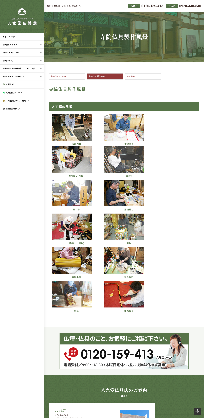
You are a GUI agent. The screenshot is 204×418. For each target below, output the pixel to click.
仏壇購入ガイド (10, 44)
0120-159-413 (73, 335)
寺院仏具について (59, 76)
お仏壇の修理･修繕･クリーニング (20, 69)
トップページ (9, 36)
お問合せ (9, 85)
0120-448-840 (149, 339)
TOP (197, 411)
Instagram (12, 109)
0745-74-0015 (149, 334)
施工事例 (131, 76)
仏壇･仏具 (8, 60)
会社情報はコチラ (72, 345)
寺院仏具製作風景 (97, 76)
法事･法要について (12, 52)
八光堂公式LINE (13, 93)
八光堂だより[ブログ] (16, 101)
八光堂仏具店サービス (14, 77)
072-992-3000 (73, 331)
